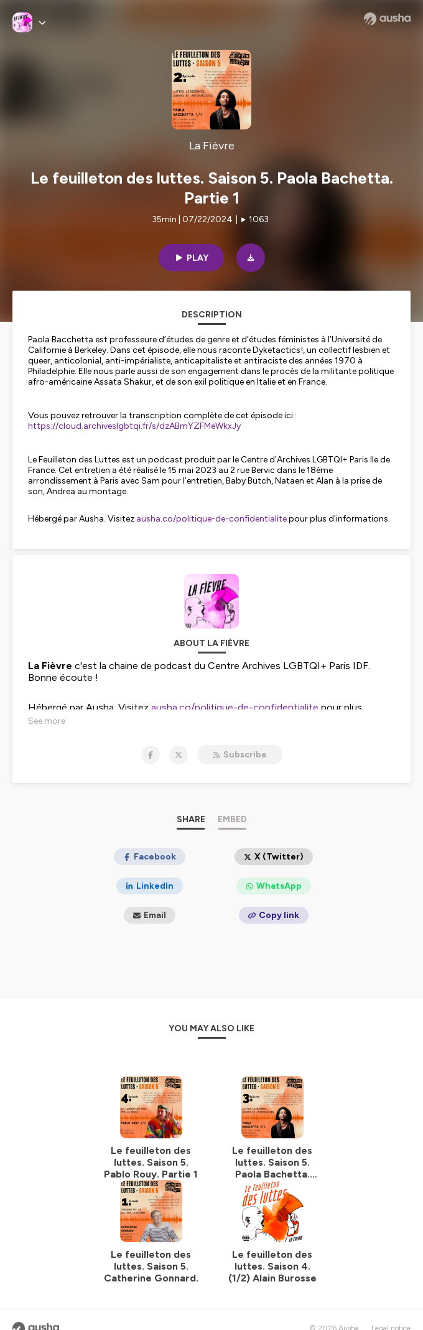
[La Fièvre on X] (178, 755)
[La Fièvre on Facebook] (150, 755)
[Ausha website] (387, 18)
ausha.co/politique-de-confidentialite (211, 518)
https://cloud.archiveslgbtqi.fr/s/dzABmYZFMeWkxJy (134, 426)
